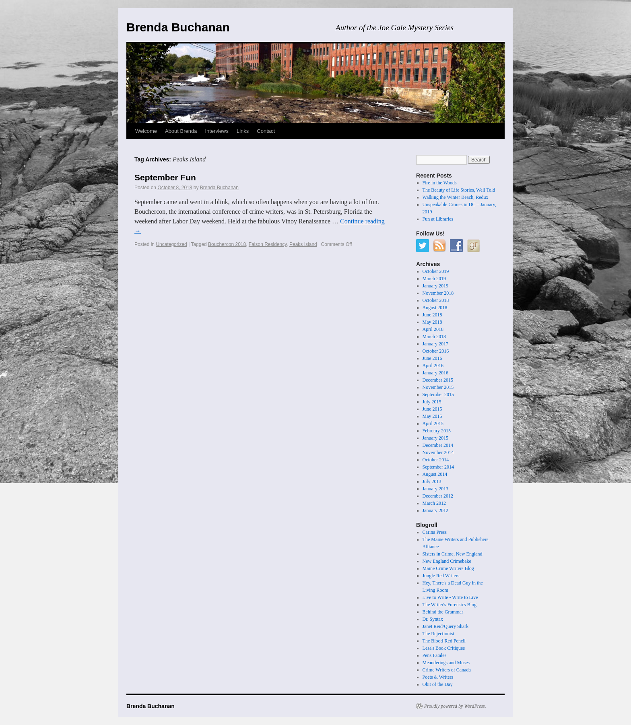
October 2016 (436, 351)
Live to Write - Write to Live (450, 597)
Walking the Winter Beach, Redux (456, 197)
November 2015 (438, 387)
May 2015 (432, 416)
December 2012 (438, 496)
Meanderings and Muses (446, 662)
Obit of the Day (438, 684)
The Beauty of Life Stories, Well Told (459, 190)
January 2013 (435, 489)
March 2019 (434, 278)
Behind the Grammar (443, 612)
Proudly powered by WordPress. (455, 706)
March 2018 (434, 336)
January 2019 (435, 286)
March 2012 (434, 503)
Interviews (217, 131)
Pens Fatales (435, 655)
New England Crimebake (447, 561)
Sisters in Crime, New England (453, 554)
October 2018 (436, 300)
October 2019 (436, 271)
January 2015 (435, 438)
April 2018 (433, 329)
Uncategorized (171, 244)
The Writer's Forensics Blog (449, 604)
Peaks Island (303, 244)
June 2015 (432, 409)
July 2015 (432, 402)
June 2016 (432, 358)
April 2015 (433, 423)
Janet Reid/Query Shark (446, 626)
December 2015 (438, 380)
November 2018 (438, 293)
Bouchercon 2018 (227, 244)
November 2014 (438, 452)
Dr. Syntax (433, 619)
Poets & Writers (438, 677)
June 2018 (432, 315)
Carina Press (435, 532)
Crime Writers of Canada (447, 670)
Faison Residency (268, 244)
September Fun (165, 177)
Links (243, 131)
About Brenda (181, 131)
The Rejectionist (438, 633)
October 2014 (436, 460)
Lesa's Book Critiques (444, 648)
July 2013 (432, 481)
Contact (266, 131)
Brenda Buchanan (178, 27)
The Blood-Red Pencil (444, 641)
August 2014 (435, 474)
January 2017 (435, 344)
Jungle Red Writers (441, 575)
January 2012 (435, 510)
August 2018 (435, 307)
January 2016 (435, 373)
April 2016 (433, 365)
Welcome (146, 131)
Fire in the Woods (440, 183)
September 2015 (438, 394)
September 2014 (438, 467)
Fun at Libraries (438, 219)
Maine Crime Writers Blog (448, 568)
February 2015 (437, 431)
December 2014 (438, 445)
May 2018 (432, 322)
